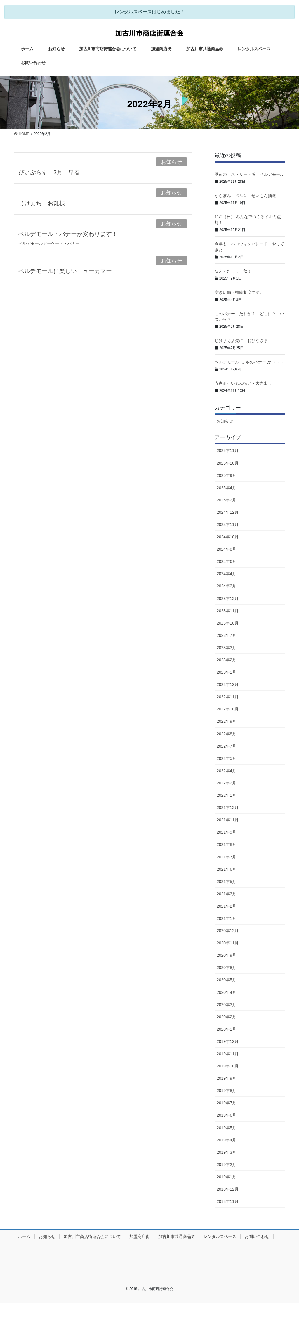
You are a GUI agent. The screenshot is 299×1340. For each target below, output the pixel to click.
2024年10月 (228, 536)
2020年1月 (226, 1029)
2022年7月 (226, 746)
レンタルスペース (220, 1236)
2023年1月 (226, 672)
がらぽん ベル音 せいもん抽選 (245, 195)
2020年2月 (226, 1017)
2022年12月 (228, 684)
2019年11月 (228, 1053)
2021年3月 (226, 893)
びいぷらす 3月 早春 (49, 172)
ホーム (24, 1236)
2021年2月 (226, 906)
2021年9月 (226, 832)
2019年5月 (226, 1127)
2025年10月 (228, 463)
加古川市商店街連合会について (92, 1236)
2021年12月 (228, 807)
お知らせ (171, 162)
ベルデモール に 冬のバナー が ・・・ (250, 362)
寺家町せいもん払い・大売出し (243, 383)
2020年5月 (226, 979)
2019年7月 (226, 1103)
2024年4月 (226, 573)
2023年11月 (228, 610)
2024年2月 (226, 586)
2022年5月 (226, 758)
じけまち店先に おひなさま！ (243, 340)
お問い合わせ (257, 1236)
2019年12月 (228, 1041)
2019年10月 (228, 1066)
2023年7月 (226, 635)
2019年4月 (226, 1140)
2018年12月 (228, 1189)
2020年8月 (226, 967)
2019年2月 (226, 1164)
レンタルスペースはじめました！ (149, 11)
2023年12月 (228, 598)
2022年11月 (228, 696)
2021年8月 (226, 844)
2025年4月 (226, 487)
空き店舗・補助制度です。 (239, 292)
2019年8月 (226, 1090)
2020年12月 (228, 930)
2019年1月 (226, 1177)
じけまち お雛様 (41, 203)
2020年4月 (226, 992)
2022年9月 (226, 721)
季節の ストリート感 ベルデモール (249, 174)
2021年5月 (226, 881)
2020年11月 (228, 943)
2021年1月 (226, 918)
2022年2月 (226, 783)
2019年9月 (226, 1078)
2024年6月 (226, 561)
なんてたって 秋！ (233, 271)
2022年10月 (228, 709)
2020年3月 (226, 1004)
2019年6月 (226, 1115)
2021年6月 (226, 869)
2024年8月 (226, 549)
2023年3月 (226, 647)
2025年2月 (226, 500)
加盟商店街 (139, 1236)
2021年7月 (226, 857)
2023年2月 (226, 660)
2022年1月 (226, 795)
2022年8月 (226, 734)
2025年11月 (228, 450)
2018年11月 (228, 1201)
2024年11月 (228, 524)
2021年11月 (228, 820)
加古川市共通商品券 (176, 1236)
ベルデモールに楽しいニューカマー (65, 271)
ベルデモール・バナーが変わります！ (68, 234)
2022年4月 (226, 770)
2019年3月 (226, 1152)
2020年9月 (226, 955)
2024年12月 (228, 512)
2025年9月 (226, 475)
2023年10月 (228, 623)
